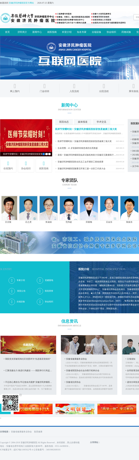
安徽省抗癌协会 (73, 382)
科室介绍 (67, 32)
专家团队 (69, 180)
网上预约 (15, 87)
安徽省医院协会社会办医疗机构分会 (82, 370)
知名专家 (81, 32)
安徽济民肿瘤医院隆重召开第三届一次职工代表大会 (81, 168)
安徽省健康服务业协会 (76, 359)
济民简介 (22, 32)
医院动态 (64, 122)
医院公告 (17, 291)
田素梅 (90, 222)
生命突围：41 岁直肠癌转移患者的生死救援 (78, 148)
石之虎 (29, 222)
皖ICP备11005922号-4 (23, 450)
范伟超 (70, 222)
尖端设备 (96, 32)
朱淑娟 (49, 222)
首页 (7, 32)
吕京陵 (9, 222)
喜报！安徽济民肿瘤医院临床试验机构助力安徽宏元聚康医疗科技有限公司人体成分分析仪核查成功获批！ (87, 155)
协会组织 (111, 32)
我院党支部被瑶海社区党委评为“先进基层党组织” (27, 359)
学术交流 (101, 122)
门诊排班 (44, 87)
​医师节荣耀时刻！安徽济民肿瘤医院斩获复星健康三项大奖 (86, 129)
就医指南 (52, 32)
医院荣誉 (45, 291)
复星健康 (38, 432)
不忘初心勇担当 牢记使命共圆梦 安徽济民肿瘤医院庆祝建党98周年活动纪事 (28, 382)
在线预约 (8, 164)
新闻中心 (37, 32)
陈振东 (130, 222)
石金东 (110, 222)
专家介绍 (17, 280)
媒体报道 (82, 122)
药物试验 (126, 32)
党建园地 (45, 280)
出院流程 (104, 87)
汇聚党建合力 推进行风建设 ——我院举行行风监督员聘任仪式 (28, 370)
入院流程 (74, 87)
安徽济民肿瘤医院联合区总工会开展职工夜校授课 (80, 162)
